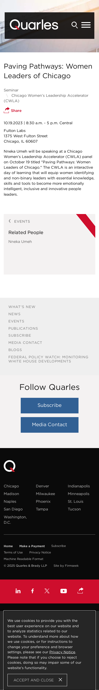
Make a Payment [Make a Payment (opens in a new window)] (32, 546)
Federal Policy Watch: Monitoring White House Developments (48, 359)
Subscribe (19, 335)
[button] (81, 590)
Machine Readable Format (23, 559)
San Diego (13, 509)
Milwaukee (45, 493)
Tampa (42, 509)
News (14, 314)
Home (8, 546)
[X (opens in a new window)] (47, 591)
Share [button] (13, 110)
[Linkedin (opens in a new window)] (18, 591)
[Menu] (86, 25)
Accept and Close (34, 680)
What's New (22, 307)
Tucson (74, 509)
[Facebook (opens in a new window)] (32, 591)
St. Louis (75, 501)
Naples (10, 501)
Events (16, 321)
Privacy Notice (40, 552)
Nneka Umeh (20, 241)
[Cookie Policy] (49, 650)
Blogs (15, 350)
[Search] (75, 25)
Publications (23, 328)
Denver (42, 486)
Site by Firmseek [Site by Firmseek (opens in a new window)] (66, 566)
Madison (11, 493)
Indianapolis (79, 486)
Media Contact (25, 342)
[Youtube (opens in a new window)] (63, 591)
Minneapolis (78, 493)
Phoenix (43, 501)
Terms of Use (13, 552)
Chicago (11, 486)
